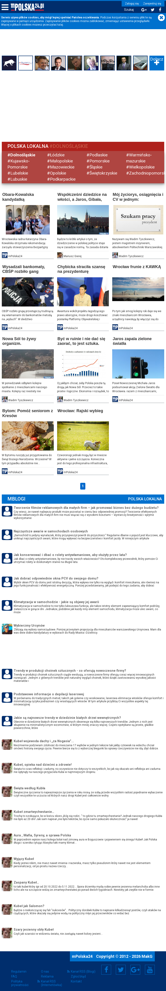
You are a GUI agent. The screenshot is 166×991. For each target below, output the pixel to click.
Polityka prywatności (19, 982)
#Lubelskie (18, 172)
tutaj (60, 24)
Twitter (121, 969)
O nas (45, 971)
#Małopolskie (60, 161)
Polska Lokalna (145, 498)
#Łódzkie (56, 155)
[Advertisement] (83, 105)
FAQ (14, 976)
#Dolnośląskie (22, 155)
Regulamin (18, 971)
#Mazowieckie (61, 167)
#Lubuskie (18, 179)
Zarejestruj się (151, 3)
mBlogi (17, 498)
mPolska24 (82, 955)
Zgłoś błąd (78, 976)
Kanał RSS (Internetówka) (51, 982)
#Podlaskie (97, 155)
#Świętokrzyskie (102, 172)
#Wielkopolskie (140, 167)
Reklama (47, 976)
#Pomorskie (98, 161)
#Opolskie (56, 172)
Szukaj (128, 10)
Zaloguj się (131, 3)
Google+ (135, 969)
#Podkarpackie (61, 179)
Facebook (106, 969)
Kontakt (76, 980)
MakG (147, 955)
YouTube (150, 969)
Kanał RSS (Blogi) (83, 971)
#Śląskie (95, 167)
